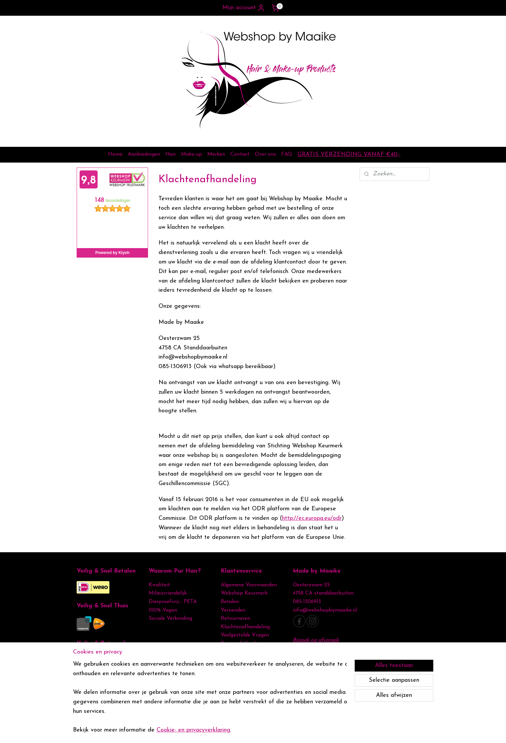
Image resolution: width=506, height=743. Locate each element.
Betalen (230, 601)
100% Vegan (163, 610)
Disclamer (232, 652)
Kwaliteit (159, 585)
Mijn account (243, 8)
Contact (240, 154)
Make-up (191, 154)
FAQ (286, 154)
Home (115, 154)
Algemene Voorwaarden (249, 585)
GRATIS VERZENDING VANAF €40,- (349, 154)
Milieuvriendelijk (168, 593)
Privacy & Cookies (243, 643)
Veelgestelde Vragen (245, 635)
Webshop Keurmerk (244, 593)
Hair (170, 154)
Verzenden (233, 610)
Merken (216, 154)
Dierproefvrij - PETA (173, 601)
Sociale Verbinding (170, 618)
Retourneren (235, 618)
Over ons (265, 154)
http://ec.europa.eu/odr (312, 518)
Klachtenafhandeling (245, 627)
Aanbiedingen (144, 154)
